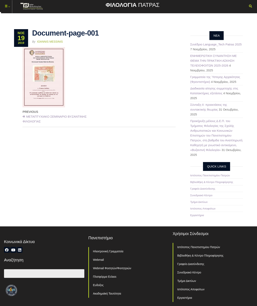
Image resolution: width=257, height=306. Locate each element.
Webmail (98, 259)
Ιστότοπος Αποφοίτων (203, 208)
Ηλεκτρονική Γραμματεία (108, 251)
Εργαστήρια (197, 215)
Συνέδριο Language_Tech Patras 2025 (216, 44)
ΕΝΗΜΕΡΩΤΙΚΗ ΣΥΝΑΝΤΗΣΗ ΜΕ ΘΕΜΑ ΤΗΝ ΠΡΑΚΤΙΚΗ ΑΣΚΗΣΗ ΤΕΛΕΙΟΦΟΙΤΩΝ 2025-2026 (213, 60)
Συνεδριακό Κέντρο (201, 195)
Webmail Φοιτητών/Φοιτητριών (112, 268)
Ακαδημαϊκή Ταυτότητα (107, 293)
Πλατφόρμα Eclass (104, 276)
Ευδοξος (98, 285)
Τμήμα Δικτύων (199, 201)
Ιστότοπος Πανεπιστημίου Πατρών (210, 175)
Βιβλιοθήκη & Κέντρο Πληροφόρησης (211, 182)
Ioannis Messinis (50, 41)
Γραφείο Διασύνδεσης (202, 188)
